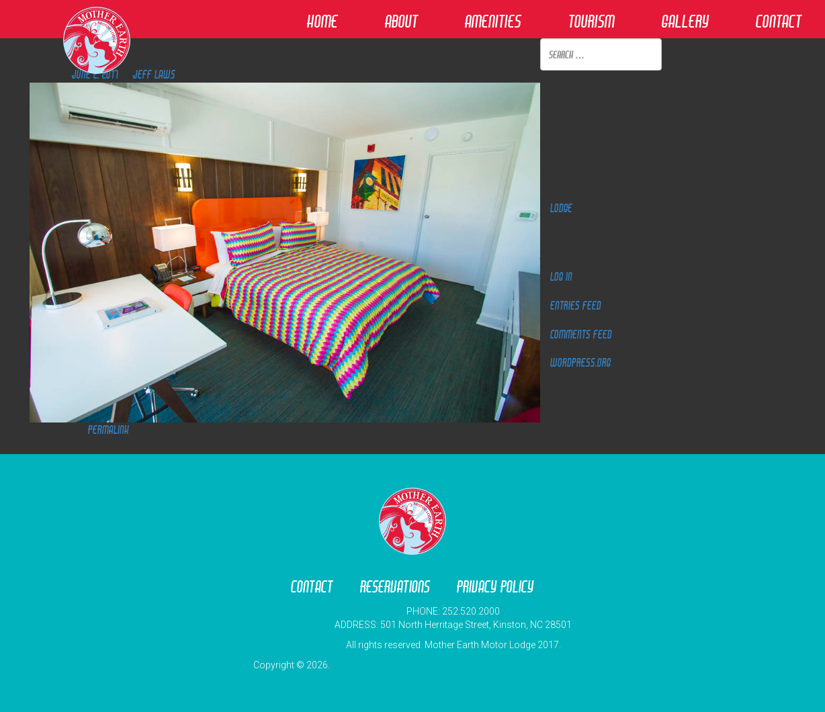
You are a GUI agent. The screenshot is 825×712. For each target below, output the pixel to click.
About (401, 21)
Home (322, 21)
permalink (108, 429)
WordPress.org (580, 362)
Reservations (395, 586)
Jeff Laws (154, 74)
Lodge (561, 208)
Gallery (685, 21)
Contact (778, 21)
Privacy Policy (495, 586)
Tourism (591, 21)
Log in (561, 276)
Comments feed (581, 334)
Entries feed (575, 305)
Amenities (493, 21)
